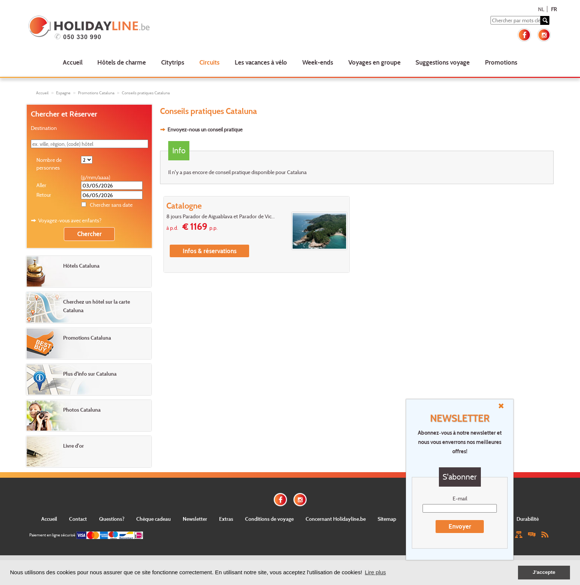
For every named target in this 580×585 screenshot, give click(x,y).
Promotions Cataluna (96, 92)
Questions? (111, 519)
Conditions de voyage (269, 519)
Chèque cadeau (153, 519)
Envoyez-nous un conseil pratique (204, 129)
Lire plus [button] (375, 572)
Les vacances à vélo (261, 62)
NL (541, 9)
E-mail (460, 498)
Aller (41, 185)
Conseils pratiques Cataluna (146, 92)
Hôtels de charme (121, 62)
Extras (226, 519)
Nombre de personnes (49, 164)
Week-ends (317, 62)
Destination (44, 128)
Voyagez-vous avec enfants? (69, 220)
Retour (43, 195)
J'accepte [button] (543, 572)
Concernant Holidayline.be (336, 519)
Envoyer (460, 526)
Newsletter (195, 519)
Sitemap (387, 519)
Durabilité (528, 519)
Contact (78, 519)
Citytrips (172, 62)
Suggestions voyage (443, 62)
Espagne (63, 92)
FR (554, 9)
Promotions (501, 62)
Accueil (72, 62)
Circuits (209, 62)
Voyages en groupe (374, 62)
